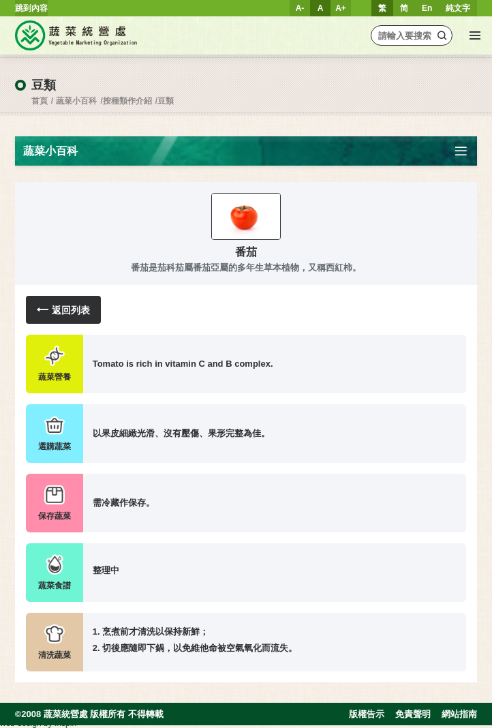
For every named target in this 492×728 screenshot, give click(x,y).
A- (300, 8)
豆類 (165, 101)
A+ (340, 8)
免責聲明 (413, 714)
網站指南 (459, 714)
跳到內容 (31, 8)
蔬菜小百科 (76, 101)
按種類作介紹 (127, 101)
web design (21, 723)
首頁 (39, 101)
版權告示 (366, 714)
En (427, 8)
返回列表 (63, 310)
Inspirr (66, 723)
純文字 (458, 8)
